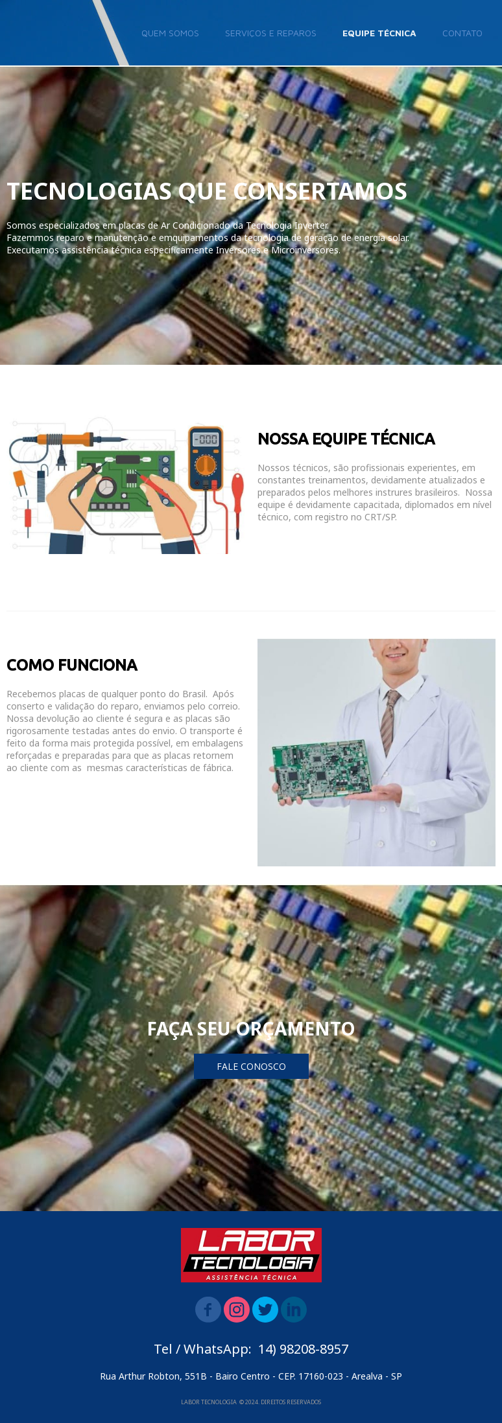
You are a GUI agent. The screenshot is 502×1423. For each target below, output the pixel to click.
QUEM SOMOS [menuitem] (170, 32)
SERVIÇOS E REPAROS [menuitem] (271, 32)
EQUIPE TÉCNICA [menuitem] (379, 32)
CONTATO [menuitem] (462, 32)
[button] (251, 1066)
